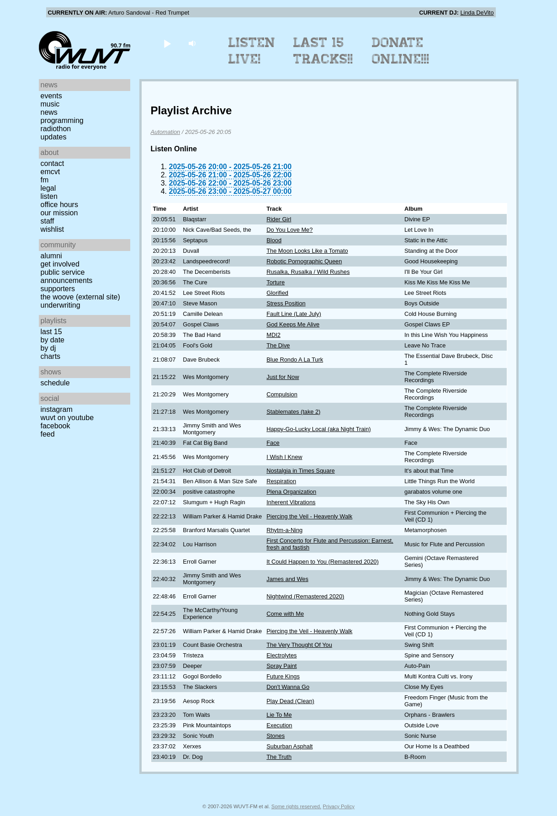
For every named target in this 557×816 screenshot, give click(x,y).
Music (50, 104)
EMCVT (50, 172)
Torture (275, 282)
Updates (54, 137)
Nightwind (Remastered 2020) (305, 596)
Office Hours (59, 204)
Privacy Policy (339, 806)
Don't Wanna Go (287, 686)
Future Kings (283, 676)
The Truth (279, 756)
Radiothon (56, 129)
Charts (51, 356)
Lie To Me (279, 714)
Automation (165, 131)
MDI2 (273, 334)
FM (45, 180)
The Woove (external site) (80, 297)
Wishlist (52, 229)
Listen (49, 196)
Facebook (55, 426)
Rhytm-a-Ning (284, 530)
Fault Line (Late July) (293, 313)
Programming (62, 120)
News (49, 112)
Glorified (277, 292)
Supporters (58, 289)
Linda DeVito (476, 12)
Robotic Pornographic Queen (304, 261)
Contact (52, 163)
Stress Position (285, 303)
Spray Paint (281, 665)
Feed (48, 434)
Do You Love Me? (289, 229)
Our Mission (59, 213)
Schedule (55, 383)
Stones (275, 735)
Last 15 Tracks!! (323, 50)
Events (51, 96)
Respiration (281, 481)
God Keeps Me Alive (292, 324)
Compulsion (281, 394)
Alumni (51, 256)
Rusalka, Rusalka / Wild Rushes (308, 271)
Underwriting (60, 305)
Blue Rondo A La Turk (294, 359)
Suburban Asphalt (289, 746)
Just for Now (282, 376)
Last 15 (51, 332)
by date (52, 340)
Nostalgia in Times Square (300, 470)
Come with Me (285, 613)
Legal (48, 188)
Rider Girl (278, 219)
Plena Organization (291, 491)
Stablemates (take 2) (293, 411)
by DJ (48, 348)
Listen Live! (252, 50)
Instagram (57, 409)
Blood (273, 240)
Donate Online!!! (401, 50)
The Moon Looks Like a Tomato (307, 250)
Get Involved (60, 264)
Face (272, 442)
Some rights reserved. (296, 806)
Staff (47, 221)
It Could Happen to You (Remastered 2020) (322, 561)
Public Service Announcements (67, 276)
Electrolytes (281, 655)
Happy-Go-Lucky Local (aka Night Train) (318, 429)
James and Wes (287, 579)
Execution (279, 725)
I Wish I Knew (284, 456)
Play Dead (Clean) (290, 701)
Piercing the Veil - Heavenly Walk (309, 516)
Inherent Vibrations (290, 502)
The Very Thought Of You (299, 644)
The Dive (278, 345)
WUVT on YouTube (67, 417)
